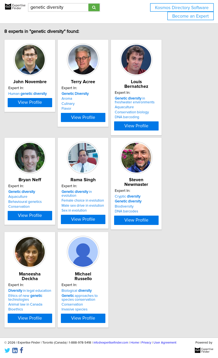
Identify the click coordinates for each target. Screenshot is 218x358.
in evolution (104, 187)
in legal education (38, 280)
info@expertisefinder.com (110, 342)
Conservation (28, 202)
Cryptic (158, 187)
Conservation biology (162, 108)
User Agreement (164, 342)
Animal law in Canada (34, 294)
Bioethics (24, 299)
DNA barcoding (157, 112)
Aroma (86, 99)
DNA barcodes (156, 202)
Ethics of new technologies (34, 287)
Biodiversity (154, 197)
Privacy (146, 342)
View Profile (44, 121)
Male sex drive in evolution (102, 197)
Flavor (86, 109)
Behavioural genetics (34, 197)
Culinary (87, 104)
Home (135, 342)
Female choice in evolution (102, 192)
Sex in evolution (93, 202)
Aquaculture (154, 102)
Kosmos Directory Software (182, 8)
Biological (96, 280)
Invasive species (94, 299)
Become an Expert (190, 16)
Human (36, 94)
